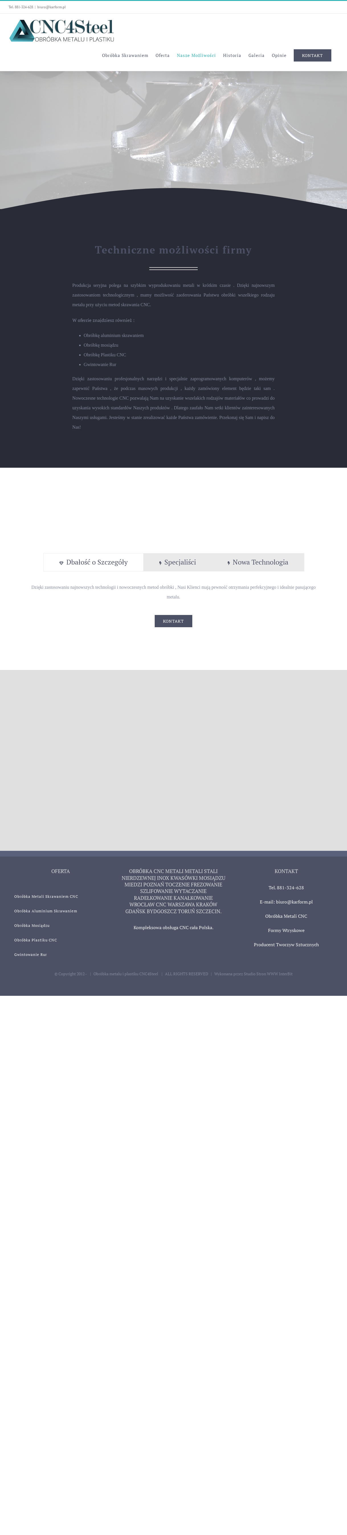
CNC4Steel (149, 973)
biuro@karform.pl (51, 7)
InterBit (286, 973)
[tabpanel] (173, 604)
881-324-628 (24, 7)
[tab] (93, 562)
